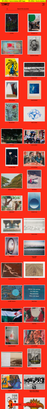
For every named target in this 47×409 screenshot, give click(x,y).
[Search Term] (23, 8)
